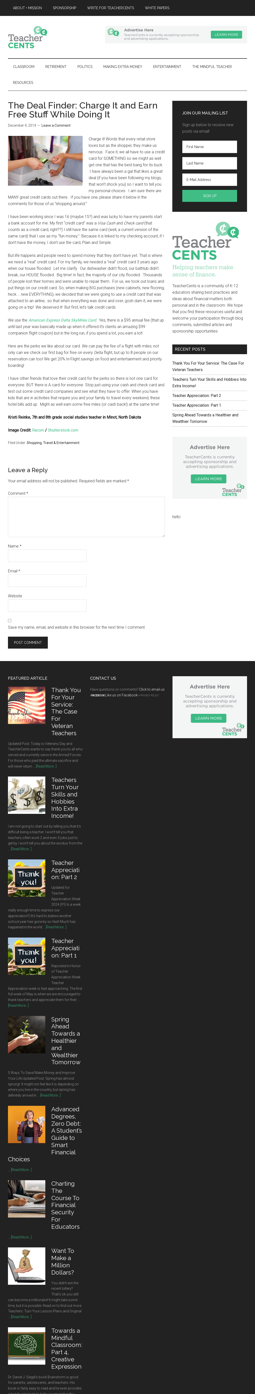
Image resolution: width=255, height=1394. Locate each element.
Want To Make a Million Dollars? (62, 1261)
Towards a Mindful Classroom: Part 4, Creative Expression (66, 1348)
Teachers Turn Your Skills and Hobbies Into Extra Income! (64, 797)
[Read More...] (46, 766)
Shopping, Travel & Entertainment (53, 443)
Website (15, 596)
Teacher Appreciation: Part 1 (196, 405)
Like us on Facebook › (122, 695)
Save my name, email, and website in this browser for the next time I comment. (77, 627)
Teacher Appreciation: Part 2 (196, 395)
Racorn (38, 430)
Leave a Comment (56, 125)
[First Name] (209, 147)
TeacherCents (55, 37)
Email (14, 571)
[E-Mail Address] (209, 179)
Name (14, 546)
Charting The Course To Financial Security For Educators (65, 1205)
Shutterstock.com (63, 430)
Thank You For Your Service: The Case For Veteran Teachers (66, 711)
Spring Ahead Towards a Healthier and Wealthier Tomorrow (66, 1041)
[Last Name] (209, 163)
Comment (18, 493)
